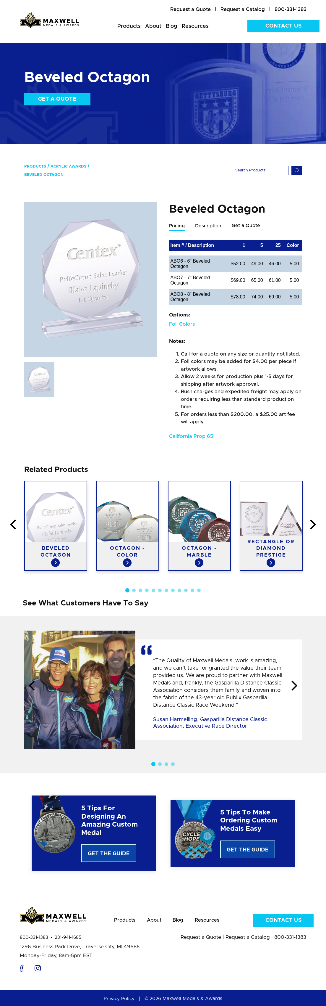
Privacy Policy (119, 1001)
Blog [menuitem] (171, 26)
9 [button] (179, 590)
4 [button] (147, 590)
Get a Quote (57, 99)
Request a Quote (201, 939)
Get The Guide (109, 854)
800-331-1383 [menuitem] (290, 9)
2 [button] (134, 590)
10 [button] (186, 590)
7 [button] (166, 590)
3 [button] (140, 590)
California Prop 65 (191, 436)
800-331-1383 (34, 940)
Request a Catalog (248, 939)
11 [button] (192, 590)
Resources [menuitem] (195, 26)
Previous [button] (31, 686)
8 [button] (173, 590)
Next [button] (294, 686)
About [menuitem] (153, 26)
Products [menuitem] (129, 26)
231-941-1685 (68, 940)
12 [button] (199, 590)
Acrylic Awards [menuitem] (68, 166)
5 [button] (153, 590)
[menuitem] (190, 9)
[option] (90, 279)
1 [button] (127, 591)
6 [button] (160, 590)
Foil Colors (182, 324)
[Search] (260, 170)
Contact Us (283, 26)
